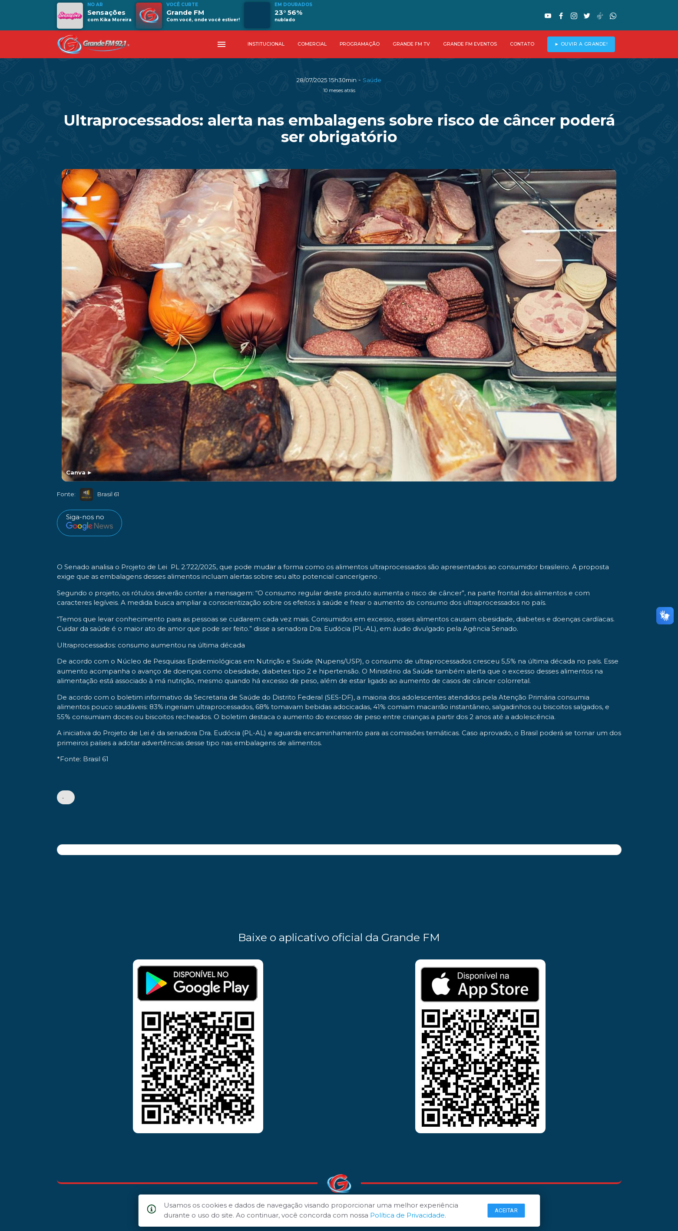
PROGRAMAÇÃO (360, 44)
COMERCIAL (312, 44)
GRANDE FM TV (411, 44)
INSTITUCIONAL (266, 44)
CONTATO (522, 44)
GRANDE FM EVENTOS (470, 44)
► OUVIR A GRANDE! (581, 44)
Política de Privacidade (407, 1215)
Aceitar (506, 1210)
